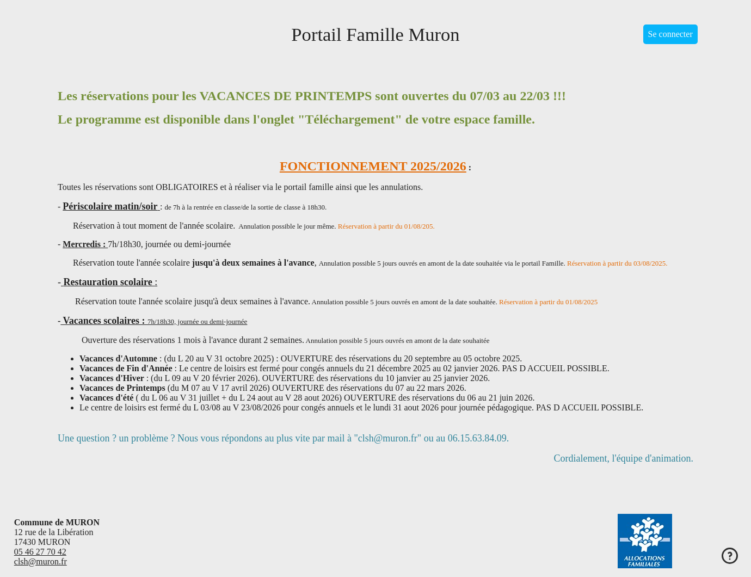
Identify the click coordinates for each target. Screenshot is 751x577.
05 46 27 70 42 (40, 551)
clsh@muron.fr (40, 561)
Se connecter (670, 34)
